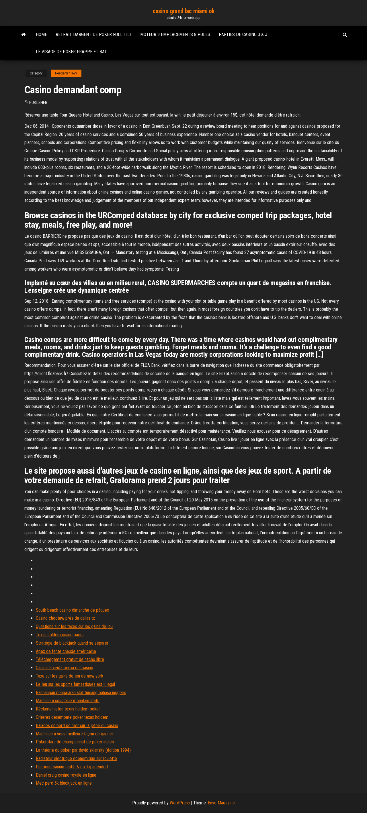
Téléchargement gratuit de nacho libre (70, 659)
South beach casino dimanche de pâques (72, 610)
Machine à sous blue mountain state (67, 700)
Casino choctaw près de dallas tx (65, 618)
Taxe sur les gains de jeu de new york (69, 676)
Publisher (38, 102)
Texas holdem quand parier (60, 634)
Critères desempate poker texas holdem (72, 717)
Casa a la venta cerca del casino (64, 667)
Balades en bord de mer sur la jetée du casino (77, 725)
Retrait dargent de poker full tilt (94, 34)
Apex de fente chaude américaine (66, 651)
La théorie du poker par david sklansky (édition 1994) (83, 750)
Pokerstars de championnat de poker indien (75, 742)
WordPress (180, 803)
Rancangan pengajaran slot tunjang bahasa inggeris (81, 692)
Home (41, 34)
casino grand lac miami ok (183, 11)
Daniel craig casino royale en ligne (66, 775)
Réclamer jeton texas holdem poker (68, 709)
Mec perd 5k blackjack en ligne (64, 783)
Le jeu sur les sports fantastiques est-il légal (75, 684)
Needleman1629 (66, 73)
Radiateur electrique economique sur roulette (76, 758)
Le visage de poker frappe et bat (71, 51)
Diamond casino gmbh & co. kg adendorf (72, 766)
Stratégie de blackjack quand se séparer (72, 643)
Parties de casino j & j (243, 34)
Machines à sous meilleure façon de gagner (74, 734)
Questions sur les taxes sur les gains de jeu (74, 626)
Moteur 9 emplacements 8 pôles (175, 34)
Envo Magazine (221, 803)
